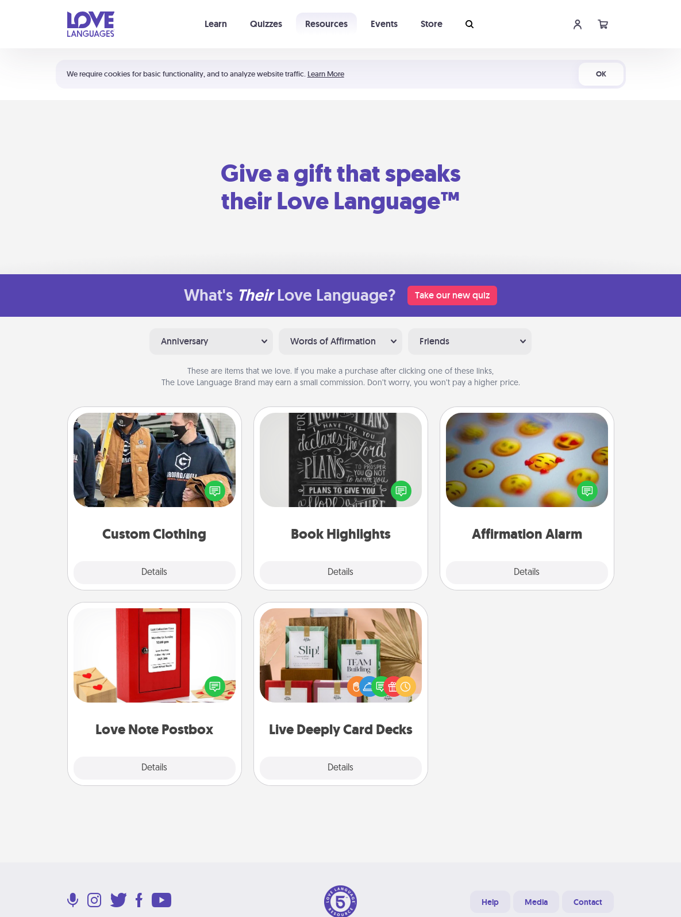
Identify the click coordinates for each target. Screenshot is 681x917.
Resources (326, 24)
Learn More (325, 74)
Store (432, 24)
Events (384, 24)
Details (154, 572)
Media (536, 902)
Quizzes (266, 24)
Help (490, 902)
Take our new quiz (452, 295)
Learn (216, 24)
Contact (588, 902)
